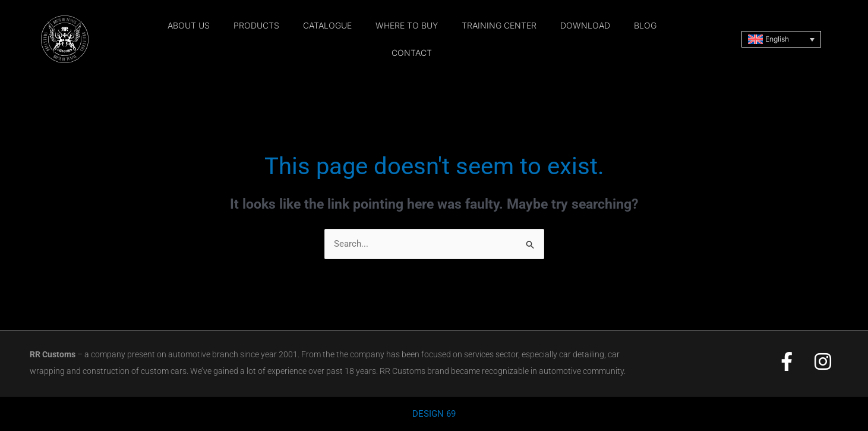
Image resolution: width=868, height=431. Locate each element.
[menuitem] (781, 39)
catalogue (327, 25)
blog (645, 25)
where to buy (406, 25)
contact (412, 53)
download (585, 25)
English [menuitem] (777, 38)
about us (189, 25)
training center (499, 25)
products (256, 25)
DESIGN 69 (434, 414)
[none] (781, 39)
